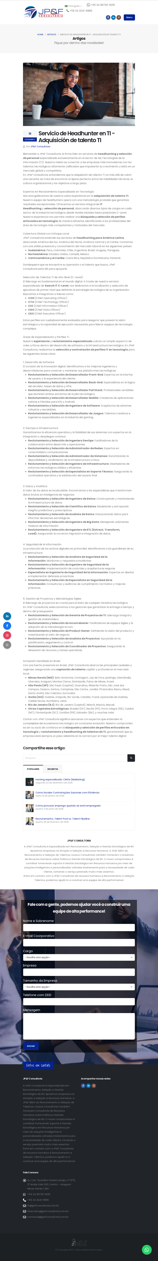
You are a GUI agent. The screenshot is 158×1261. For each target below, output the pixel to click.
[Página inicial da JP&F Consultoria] (43, 12)
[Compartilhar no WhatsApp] (7, 645)
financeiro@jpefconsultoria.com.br (48, 1211)
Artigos (51, 34)
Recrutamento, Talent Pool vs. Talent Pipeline (63, 818)
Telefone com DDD (37, 995)
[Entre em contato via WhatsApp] (147, 1250)
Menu (129, 17)
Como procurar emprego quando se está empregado (68, 805)
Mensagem (31, 1010)
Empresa (29, 965)
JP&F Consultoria (40, 146)
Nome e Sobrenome (38, 921)
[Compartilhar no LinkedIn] (7, 616)
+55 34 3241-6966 (38, 1200)
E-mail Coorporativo (38, 936)
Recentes (53, 769)
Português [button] (73, 6)
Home (40, 34)
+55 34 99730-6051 (38, 1194)
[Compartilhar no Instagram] (7, 635)
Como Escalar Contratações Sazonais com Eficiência (67, 792)
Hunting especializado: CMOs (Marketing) (60, 779)
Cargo (28, 951)
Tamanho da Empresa (40, 981)
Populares (33, 769)
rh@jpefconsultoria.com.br (43, 1205)
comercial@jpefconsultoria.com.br (48, 1217)
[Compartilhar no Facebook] (7, 626)
